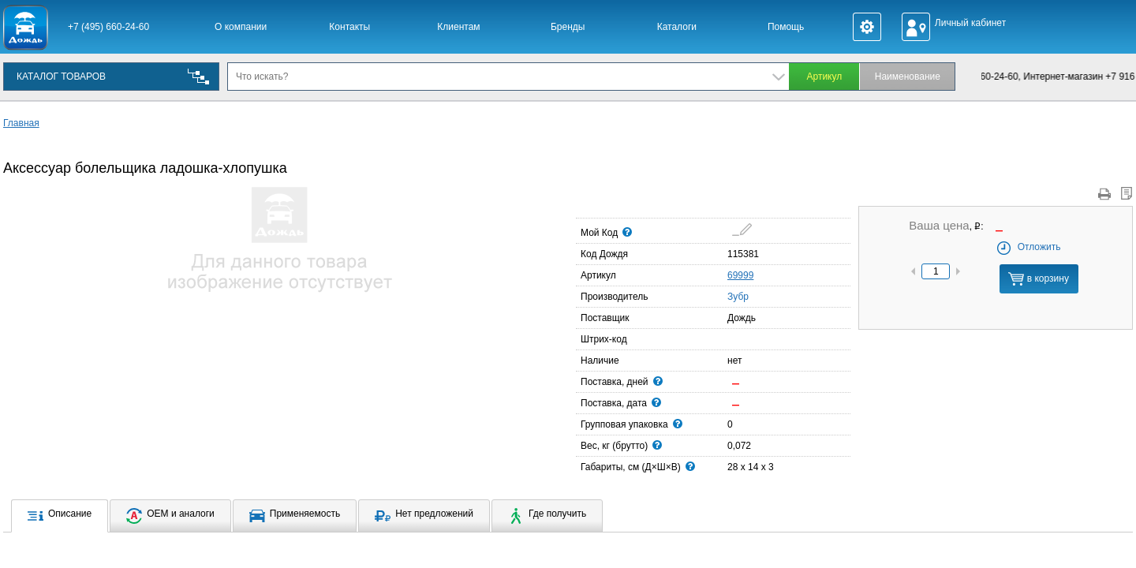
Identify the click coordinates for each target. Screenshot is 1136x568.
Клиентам (458, 26)
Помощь (786, 26)
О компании (241, 26)
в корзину (1038, 279)
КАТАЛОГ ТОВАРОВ (61, 76)
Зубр (732, 296)
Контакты (349, 26)
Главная (21, 123)
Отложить (1028, 246)
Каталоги (677, 26)
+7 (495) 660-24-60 (108, 26)
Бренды (568, 26)
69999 (740, 275)
